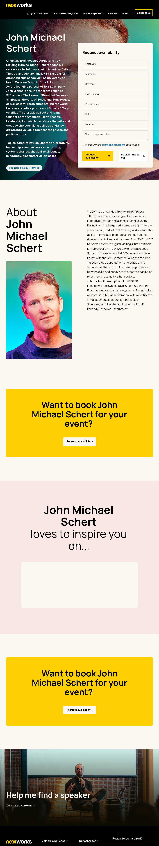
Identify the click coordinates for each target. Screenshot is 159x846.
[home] (19, 5)
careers (112, 13)
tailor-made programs (65, 13)
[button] (126, 11)
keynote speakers (93, 13)
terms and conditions (114, 144)
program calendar (37, 13)
